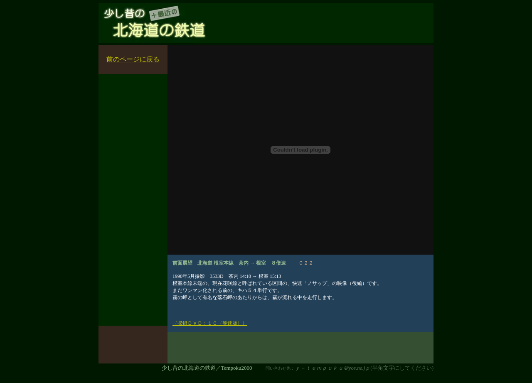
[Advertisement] (333, 27)
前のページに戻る (133, 59)
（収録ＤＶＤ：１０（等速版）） (209, 323)
